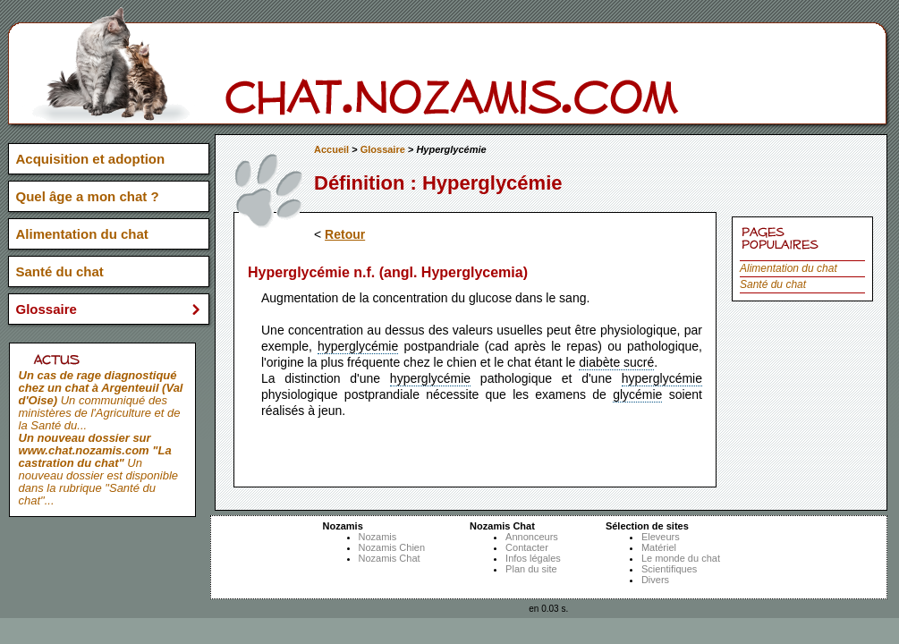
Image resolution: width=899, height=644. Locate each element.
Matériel (658, 547)
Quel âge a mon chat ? (87, 196)
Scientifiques (669, 569)
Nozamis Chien (392, 547)
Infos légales (533, 558)
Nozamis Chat (389, 558)
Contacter (526, 547)
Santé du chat (773, 284)
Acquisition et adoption (90, 158)
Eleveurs (660, 536)
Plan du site (530, 569)
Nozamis (378, 536)
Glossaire (382, 149)
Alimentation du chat (788, 268)
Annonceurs (531, 536)
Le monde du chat (680, 558)
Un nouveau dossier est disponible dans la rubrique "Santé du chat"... (99, 469)
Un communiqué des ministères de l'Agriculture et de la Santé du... (101, 400)
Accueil (331, 149)
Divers (655, 579)
